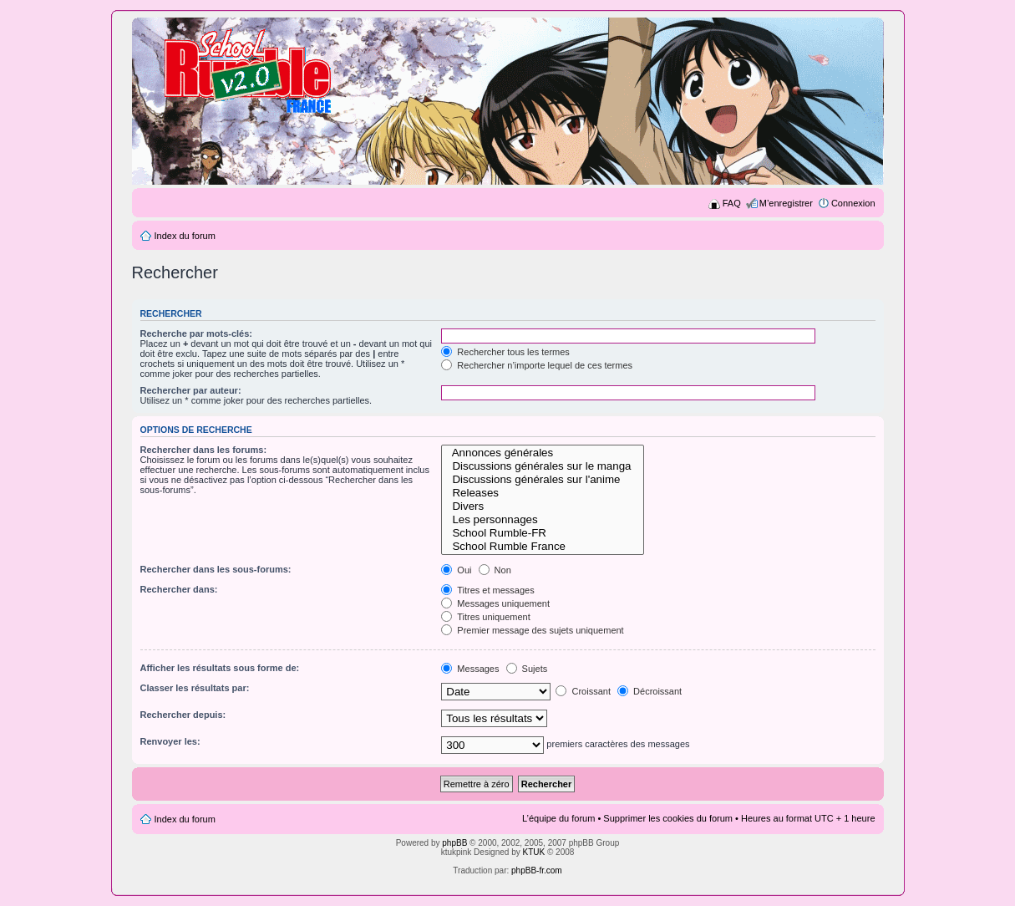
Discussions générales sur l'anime (542, 479)
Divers (542, 506)
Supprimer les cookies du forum (668, 818)
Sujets (527, 669)
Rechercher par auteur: (190, 390)
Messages (470, 669)
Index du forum (185, 236)
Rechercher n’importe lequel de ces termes (536, 365)
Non (495, 570)
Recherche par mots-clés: (196, 333)
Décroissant (649, 691)
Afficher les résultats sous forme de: (220, 668)
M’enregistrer (786, 203)
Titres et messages (487, 590)
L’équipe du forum (558, 818)
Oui (456, 570)
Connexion (853, 203)
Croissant (583, 691)
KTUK (534, 852)
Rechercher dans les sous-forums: (216, 569)
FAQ (732, 203)
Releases (542, 493)
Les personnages (542, 520)
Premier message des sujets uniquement (532, 630)
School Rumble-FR (542, 533)
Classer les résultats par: (195, 688)
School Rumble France (542, 546)
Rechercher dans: (179, 589)
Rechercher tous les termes (505, 352)
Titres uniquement (485, 617)
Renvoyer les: (170, 741)
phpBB (454, 842)
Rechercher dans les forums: (203, 450)
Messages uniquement (495, 603)
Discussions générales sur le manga (542, 466)
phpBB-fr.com (536, 870)
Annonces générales (542, 453)
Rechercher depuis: (183, 715)
